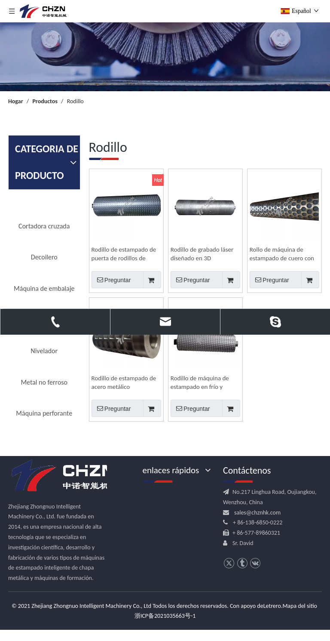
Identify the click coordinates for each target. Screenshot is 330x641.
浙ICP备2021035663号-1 (165, 615)
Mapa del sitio (299, 606)
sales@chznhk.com (257, 512)
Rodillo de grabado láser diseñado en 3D (202, 254)
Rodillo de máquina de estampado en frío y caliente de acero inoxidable (200, 382)
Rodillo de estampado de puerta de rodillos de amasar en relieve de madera (124, 254)
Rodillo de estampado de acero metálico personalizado (124, 382)
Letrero (272, 606)
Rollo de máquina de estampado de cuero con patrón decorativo (282, 254)
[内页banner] (165, 56)
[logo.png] (64, 475)
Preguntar (111, 279)
